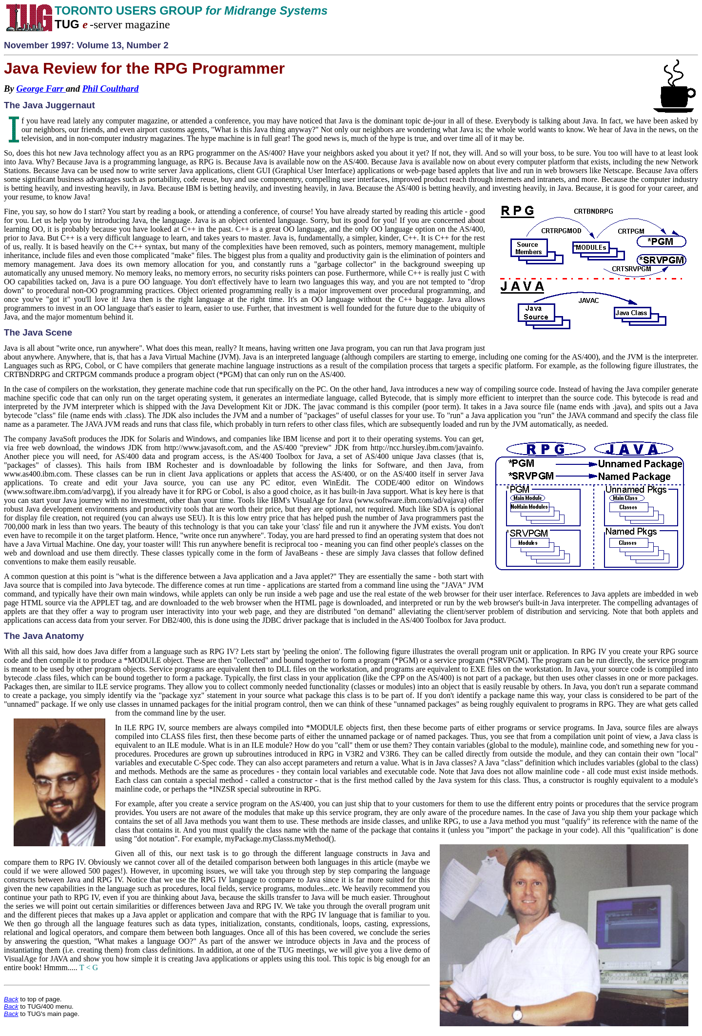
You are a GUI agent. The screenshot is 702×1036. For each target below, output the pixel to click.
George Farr (41, 88)
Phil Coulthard (110, 88)
